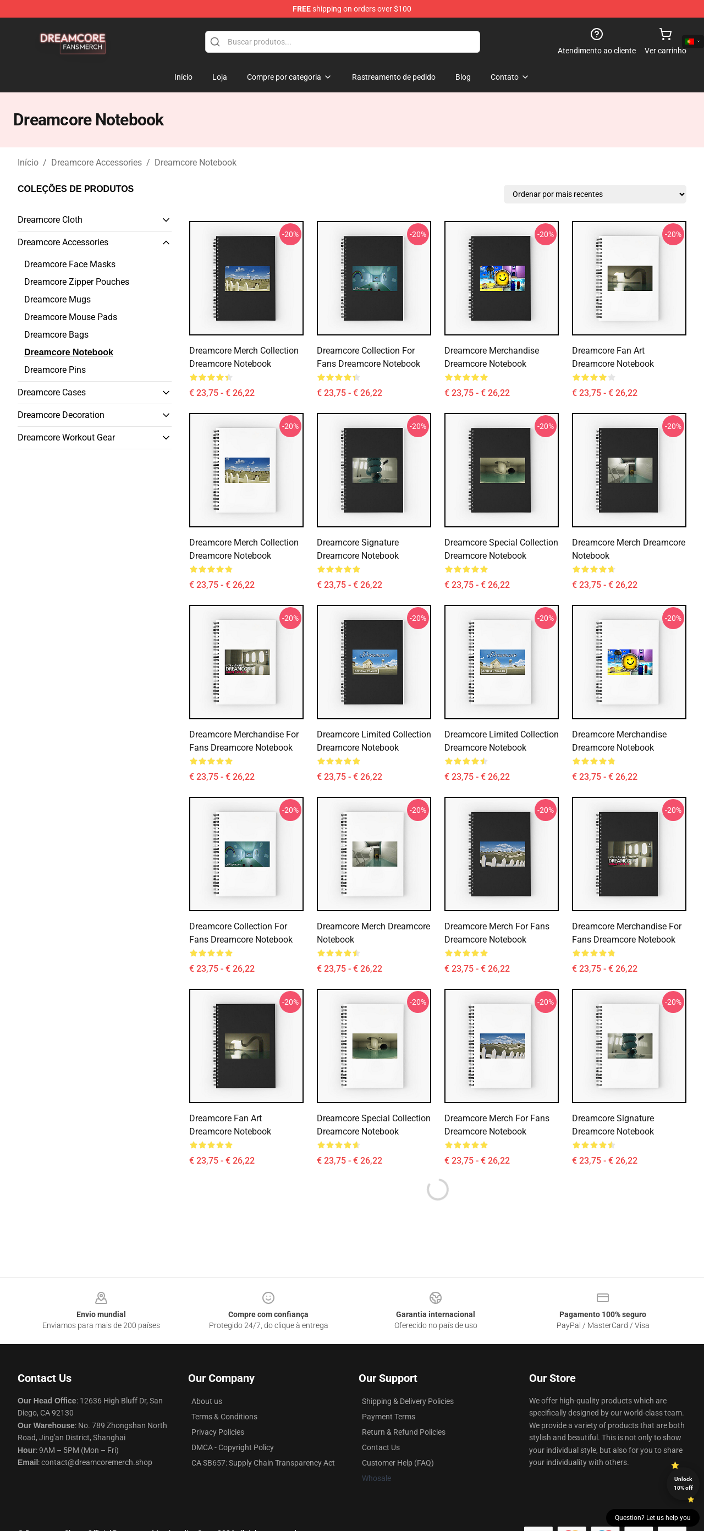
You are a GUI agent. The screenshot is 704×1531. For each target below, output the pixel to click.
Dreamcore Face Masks (70, 264)
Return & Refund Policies (404, 1432)
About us (206, 1401)
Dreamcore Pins (55, 370)
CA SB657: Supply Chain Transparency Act (263, 1462)
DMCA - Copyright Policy (232, 1447)
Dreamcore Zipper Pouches (76, 282)
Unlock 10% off (683, 1483)
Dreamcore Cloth (50, 219)
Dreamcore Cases (52, 392)
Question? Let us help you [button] (653, 1518)
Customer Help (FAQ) (398, 1462)
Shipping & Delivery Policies (408, 1401)
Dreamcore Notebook (196, 162)
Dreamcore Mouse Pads (70, 317)
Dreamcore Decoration (61, 415)
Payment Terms (388, 1416)
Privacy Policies (217, 1432)
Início (28, 162)
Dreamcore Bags (56, 334)
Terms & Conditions (224, 1416)
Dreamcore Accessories (96, 162)
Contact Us (381, 1447)
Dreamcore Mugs (57, 299)
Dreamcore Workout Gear (66, 437)
